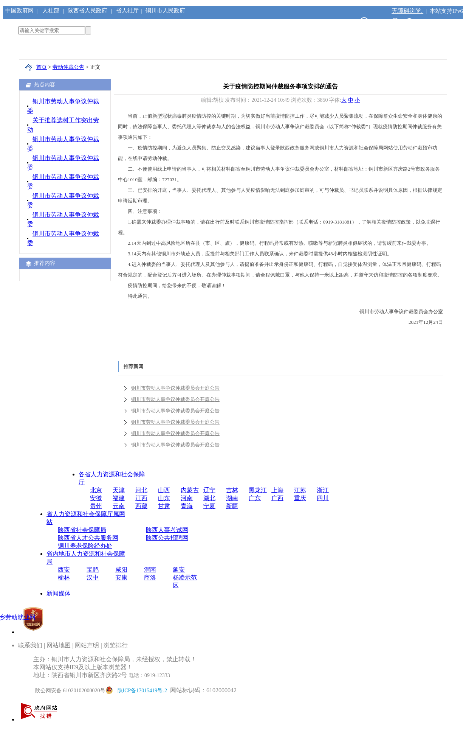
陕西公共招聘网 (167, 538)
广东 (255, 498)
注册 (428, 22)
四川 (323, 498)
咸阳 (121, 569)
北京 (96, 490)
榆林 (64, 577)
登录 (448, 22)
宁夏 (209, 506)
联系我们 (30, 645)
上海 (277, 490)
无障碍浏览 (407, 11)
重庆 (300, 498)
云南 (119, 506)
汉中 (93, 577)
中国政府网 (20, 11)
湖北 (209, 498)
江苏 (300, 490)
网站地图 (58, 645)
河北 (141, 490)
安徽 (96, 498)
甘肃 (164, 506)
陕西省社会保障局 (82, 530)
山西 (164, 490)
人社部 (51, 11)
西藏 (141, 506)
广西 (277, 498)
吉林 (232, 490)
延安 (179, 569)
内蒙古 (190, 490)
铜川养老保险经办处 (85, 545)
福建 (119, 498)
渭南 (150, 569)
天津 (119, 490)
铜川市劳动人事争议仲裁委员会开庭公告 (175, 388)
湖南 (232, 498)
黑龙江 (258, 490)
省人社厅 (127, 11)
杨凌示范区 (185, 581)
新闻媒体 (58, 593)
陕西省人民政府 (88, 11)
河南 (187, 498)
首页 (41, 67)
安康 (121, 577)
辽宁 (209, 490)
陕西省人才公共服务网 (88, 538)
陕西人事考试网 (167, 530)
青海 (187, 506)
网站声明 (87, 645)
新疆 (232, 506)
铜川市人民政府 (165, 11)
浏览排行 (116, 645)
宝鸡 (93, 569)
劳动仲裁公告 (68, 67)
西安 (64, 569)
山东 (164, 498)
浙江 (323, 490)
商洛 (150, 577)
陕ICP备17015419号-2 (142, 690)
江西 (141, 498)
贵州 (96, 506)
